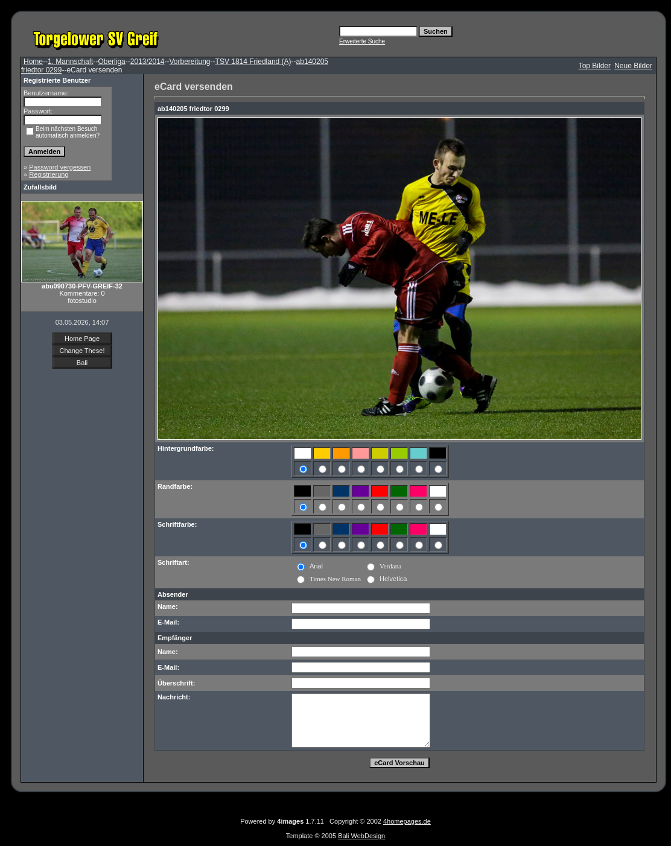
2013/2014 (147, 61)
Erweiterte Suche (362, 41)
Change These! (81, 350)
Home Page (82, 338)
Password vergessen (60, 167)
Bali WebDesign (361, 835)
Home (33, 61)
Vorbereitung (189, 61)
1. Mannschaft (70, 61)
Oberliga (111, 61)
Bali (82, 362)
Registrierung (48, 174)
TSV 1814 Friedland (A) (253, 61)
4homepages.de (407, 821)
